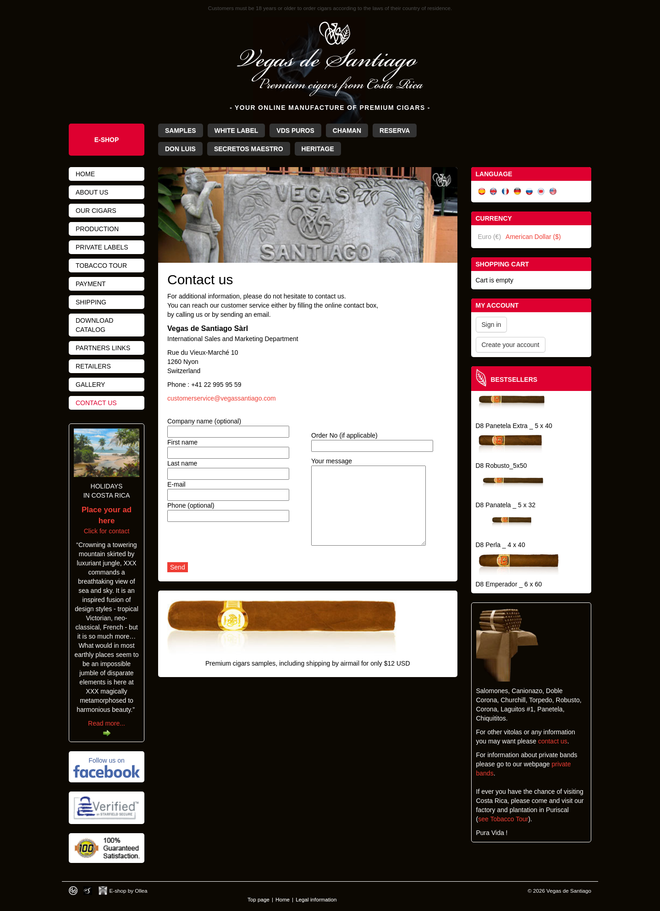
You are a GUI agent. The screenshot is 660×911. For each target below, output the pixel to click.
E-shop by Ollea (129, 891)
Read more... (106, 723)
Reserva (395, 130)
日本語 (541, 191)
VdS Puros (295, 130)
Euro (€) (489, 236)
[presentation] (237, 544)
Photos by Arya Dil (87, 890)
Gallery (90, 384)
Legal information (316, 899)
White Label (236, 130)
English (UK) (494, 191)
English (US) (553, 191)
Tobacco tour (101, 265)
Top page (259, 899)
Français (506, 191)
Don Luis (180, 148)
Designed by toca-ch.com (73, 890)
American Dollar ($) (533, 236)
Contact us (96, 403)
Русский (529, 191)
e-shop (106, 139)
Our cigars (96, 210)
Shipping (91, 302)
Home (85, 174)
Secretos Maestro (248, 148)
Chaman (347, 130)
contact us (552, 741)
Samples (180, 130)
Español (482, 191)
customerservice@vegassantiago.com (221, 398)
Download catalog (94, 325)
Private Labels (102, 247)
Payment (91, 283)
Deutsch (517, 191)
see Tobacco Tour (503, 819)
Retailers (93, 366)
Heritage (318, 148)
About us (92, 192)
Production (97, 229)
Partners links (103, 348)
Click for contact (107, 520)
